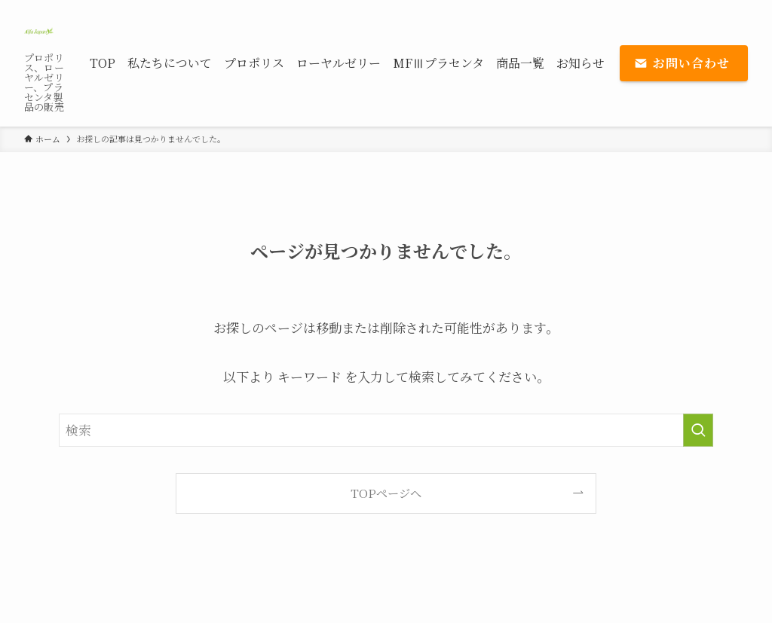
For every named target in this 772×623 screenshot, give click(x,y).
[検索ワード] (386, 430)
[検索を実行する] (698, 430)
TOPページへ (386, 492)
